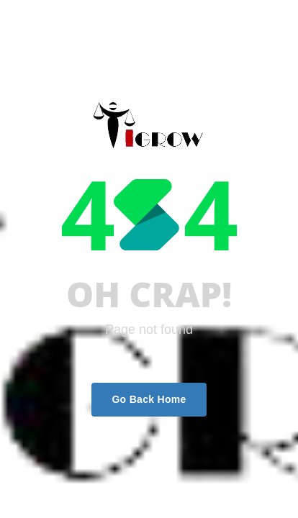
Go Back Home (149, 399)
